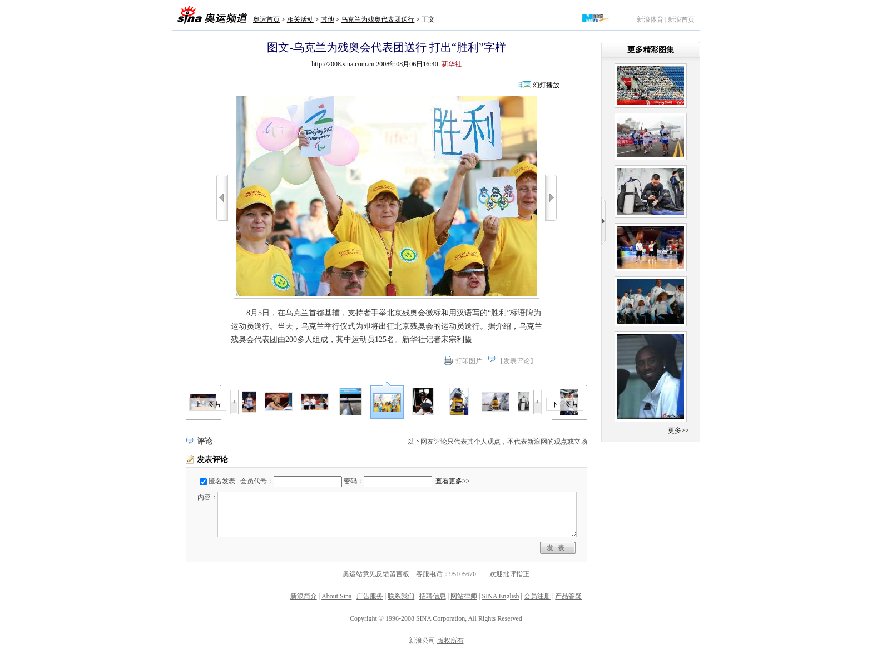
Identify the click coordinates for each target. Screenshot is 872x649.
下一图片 (565, 404)
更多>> (678, 430)
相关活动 (300, 19)
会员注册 (537, 596)
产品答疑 (568, 596)
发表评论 (516, 361)
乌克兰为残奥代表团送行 (377, 19)
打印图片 (468, 361)
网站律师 (463, 596)
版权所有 (450, 641)
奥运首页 (266, 19)
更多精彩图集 (650, 50)
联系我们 (401, 596)
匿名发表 (222, 481)
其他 (327, 19)
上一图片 (208, 404)
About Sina (336, 596)
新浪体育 (650, 19)
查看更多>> (452, 481)
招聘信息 (432, 596)
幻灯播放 (546, 85)
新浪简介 (303, 596)
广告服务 (369, 596)
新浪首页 (681, 19)
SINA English (500, 596)
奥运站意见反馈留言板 (376, 574)
